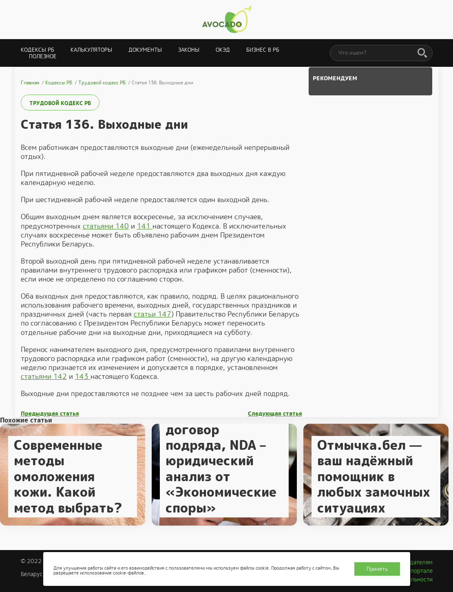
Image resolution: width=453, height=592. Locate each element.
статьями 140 (106, 226)
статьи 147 (152, 314)
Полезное (43, 56)
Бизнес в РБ (262, 50)
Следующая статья (275, 413)
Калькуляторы (91, 50)
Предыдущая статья (50, 413)
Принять (377, 569)
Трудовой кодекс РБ (60, 103)
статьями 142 (44, 376)
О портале (419, 571)
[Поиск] (422, 53)
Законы (188, 50)
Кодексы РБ (37, 50)
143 (83, 376)
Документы (145, 50)
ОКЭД (223, 50)
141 (144, 226)
